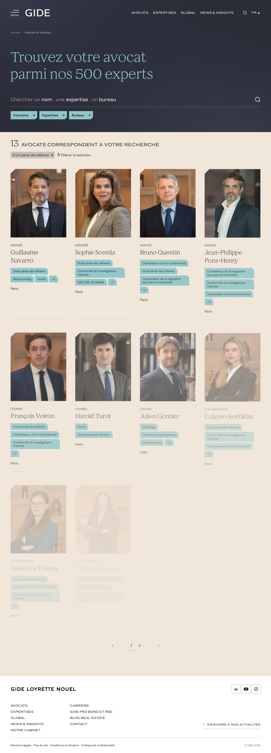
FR (255, 12)
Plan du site (41, 745)
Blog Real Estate (87, 718)
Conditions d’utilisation (64, 745)
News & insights (216, 12)
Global (188, 12)
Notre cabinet (26, 730)
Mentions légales (21, 745)
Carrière (79, 705)
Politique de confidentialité (98, 745)
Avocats (139, 12)
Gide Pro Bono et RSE (91, 711)
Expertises (164, 12)
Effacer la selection (74, 155)
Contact (78, 724)
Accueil (16, 32)
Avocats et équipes (38, 32)
